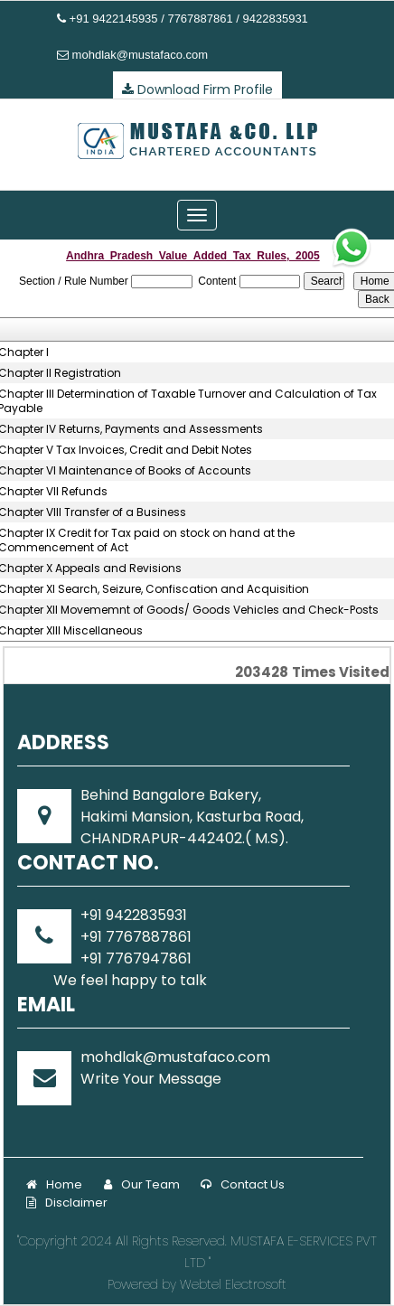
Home (54, 1184)
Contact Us (243, 1184)
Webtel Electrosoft (233, 1284)
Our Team (142, 1184)
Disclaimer (67, 1202)
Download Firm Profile (197, 89)
